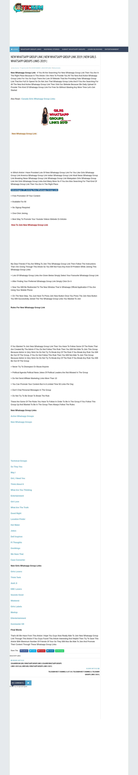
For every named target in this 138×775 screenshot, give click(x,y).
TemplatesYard (28, 771)
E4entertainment (18, 612)
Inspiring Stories (52, 37)
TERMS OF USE (99, 117)
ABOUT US (98, 121)
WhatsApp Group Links (31, 37)
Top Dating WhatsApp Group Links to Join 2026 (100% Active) (115, 146)
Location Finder (18, 513)
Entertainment (112, 37)
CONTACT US (99, 123)
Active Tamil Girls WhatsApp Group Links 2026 (114, 154)
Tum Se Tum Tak (95, 716)
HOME (97, 127)
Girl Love (15, 496)
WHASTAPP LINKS (46, 56)
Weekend (15, 595)
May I (13, 467)
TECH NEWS (100, 197)
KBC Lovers (16, 583)
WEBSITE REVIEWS (102, 201)
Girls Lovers (16, 566)
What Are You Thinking (21, 484)
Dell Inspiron (17, 531)
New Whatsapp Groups (21, 416)
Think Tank (16, 572)
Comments (56, 56)
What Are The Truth (20, 502)
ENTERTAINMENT (36, 56)
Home (15, 37)
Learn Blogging (95, 37)
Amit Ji (14, 577)
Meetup (14, 606)
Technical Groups (19, 455)
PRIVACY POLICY (100, 119)
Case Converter (18, 554)
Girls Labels (16, 601)
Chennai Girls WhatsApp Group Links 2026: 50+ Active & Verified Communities (115, 164)
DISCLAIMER (98, 125)
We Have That (17, 548)
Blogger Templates (49, 771)
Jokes (13, 525)
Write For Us (99, 114)
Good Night (16, 507)
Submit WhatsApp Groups (73, 37)
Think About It (17, 478)
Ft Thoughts (16, 537)
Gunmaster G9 (17, 618)
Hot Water (15, 519)
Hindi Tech (100, 190)
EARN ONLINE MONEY (103, 179)
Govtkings (15, 542)
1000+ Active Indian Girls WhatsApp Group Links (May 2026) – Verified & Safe (114, 137)
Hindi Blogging (102, 186)
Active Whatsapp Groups (22, 410)
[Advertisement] (88, 17)
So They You (16, 461)
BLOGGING (100, 176)
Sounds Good (17, 589)
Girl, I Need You (18, 472)
